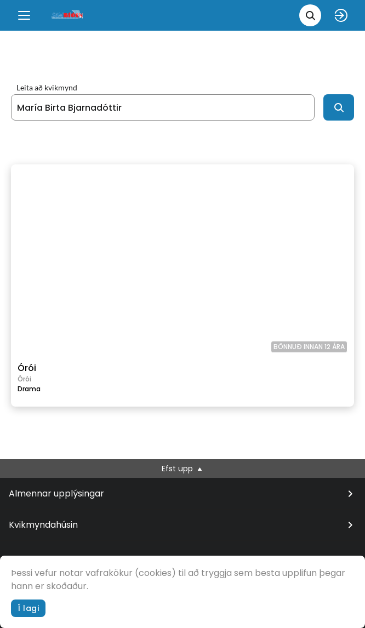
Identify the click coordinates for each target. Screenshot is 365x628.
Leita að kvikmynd (46, 87)
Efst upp (183, 468)
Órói (27, 368)
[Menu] (24, 15)
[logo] (67, 15)
